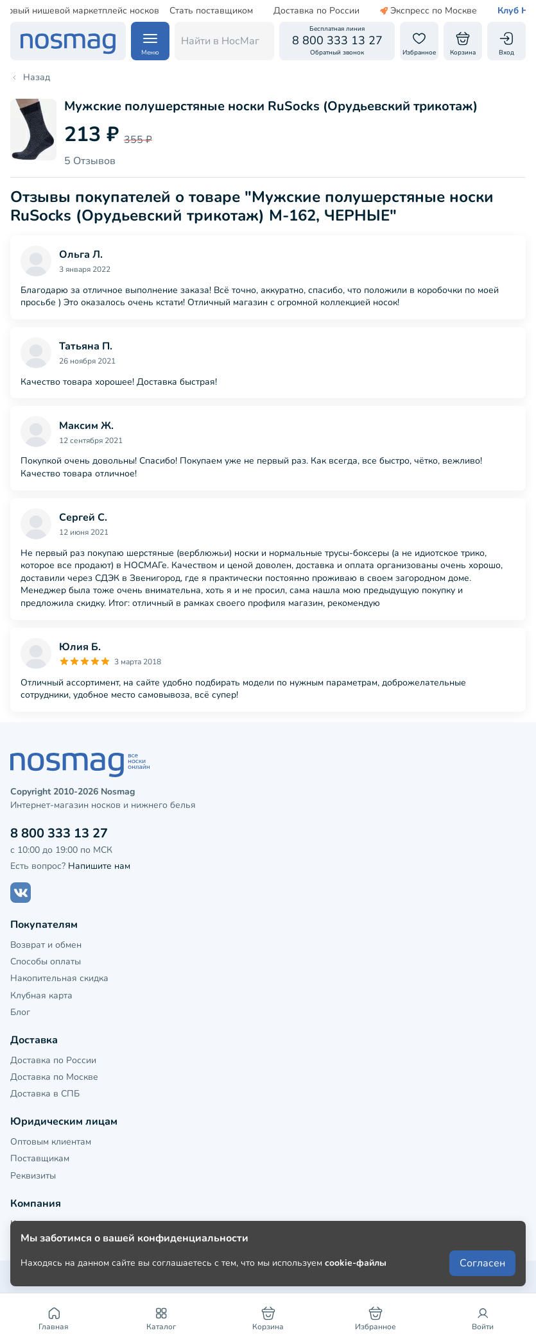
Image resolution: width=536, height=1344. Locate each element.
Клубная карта (41, 995)
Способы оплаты (45, 961)
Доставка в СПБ (45, 1094)
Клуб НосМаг (495, 11)
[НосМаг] (68, 41)
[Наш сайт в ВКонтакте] (20, 892)
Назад (30, 77)
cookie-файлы (355, 1263)
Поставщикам (39, 1158)
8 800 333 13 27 (59, 833)
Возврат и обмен (46, 945)
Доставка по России (286, 11)
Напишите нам (99, 866)
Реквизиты (33, 1176)
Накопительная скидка (59, 978)
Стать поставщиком (180, 11)
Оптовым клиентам (50, 1142)
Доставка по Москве (54, 1077)
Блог (20, 1012)
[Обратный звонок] (337, 41)
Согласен (482, 1263)
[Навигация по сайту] (150, 41)
